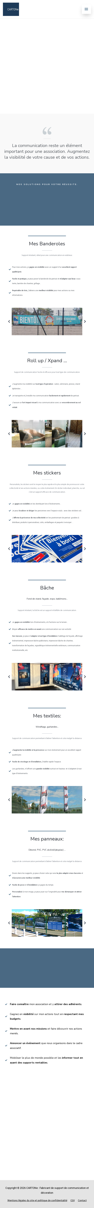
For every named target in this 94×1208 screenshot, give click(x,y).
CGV (72, 1200)
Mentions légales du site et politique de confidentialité (37, 1200)
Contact (82, 1200)
